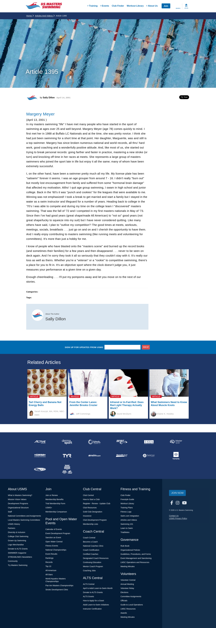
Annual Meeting (127, 584)
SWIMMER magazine (17, 553)
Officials (124, 600)
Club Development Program (95, 520)
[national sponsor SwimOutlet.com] (121, 455)
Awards (124, 613)
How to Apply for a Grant (93, 600)
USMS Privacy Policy (178, 518)
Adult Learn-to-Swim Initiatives (96, 605)
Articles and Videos (45, 16)
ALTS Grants (88, 596)
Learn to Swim (127, 528)
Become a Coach (90, 542)
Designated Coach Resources (95, 558)
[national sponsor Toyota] (176, 455)
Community (13, 561)
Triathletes (125, 532)
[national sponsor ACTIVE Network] (40, 442)
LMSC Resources (128, 609)
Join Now (177, 493)
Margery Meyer (40, 114)
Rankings (49, 558)
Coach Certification (91, 550)
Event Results (51, 554)
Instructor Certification (92, 609)
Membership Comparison (56, 512)
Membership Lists (90, 524)
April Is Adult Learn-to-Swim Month (98, 588)
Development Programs (18, 503)
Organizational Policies (130, 550)
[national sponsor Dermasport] (67, 442)
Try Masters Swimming (17, 565)
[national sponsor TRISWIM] (40, 469)
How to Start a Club (91, 499)
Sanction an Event (53, 537)
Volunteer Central (128, 580)
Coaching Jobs (89, 570)
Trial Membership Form (55, 503)
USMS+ (48, 508)
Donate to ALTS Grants (18, 549)
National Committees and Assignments (24, 516)
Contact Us (174, 516)
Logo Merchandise (16, 545)
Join (166, 6)
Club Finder (118, 6)
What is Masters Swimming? (20, 495)
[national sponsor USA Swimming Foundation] (67, 469)
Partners (11, 528)
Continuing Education (92, 562)
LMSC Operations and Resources (135, 562)
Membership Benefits (54, 499)
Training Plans (127, 508)
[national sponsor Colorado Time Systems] (94, 442)
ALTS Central (88, 584)
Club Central (88, 495)
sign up (146, 347)
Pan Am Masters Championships (59, 585)
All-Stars (49, 574)
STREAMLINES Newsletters (20, 557)
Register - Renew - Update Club (96, 503)
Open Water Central (53, 542)
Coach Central (89, 538)
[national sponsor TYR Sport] (67, 455)
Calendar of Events (53, 529)
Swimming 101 (127, 524)
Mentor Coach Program (93, 566)
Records (49, 562)
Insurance (87, 516)
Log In (186, 8)
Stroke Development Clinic (56, 590)
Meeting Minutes (128, 566)
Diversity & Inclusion (16, 532)
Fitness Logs (126, 512)
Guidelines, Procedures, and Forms (136, 554)
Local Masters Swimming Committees (24, 520)
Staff (10, 512)
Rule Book (125, 546)
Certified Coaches (90, 554)
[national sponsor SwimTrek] (149, 455)
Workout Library (135, 6)
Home (30, 16)
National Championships (55, 550)
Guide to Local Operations (132, 605)
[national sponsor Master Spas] (176, 442)
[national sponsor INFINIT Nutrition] (121, 442)
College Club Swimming (18, 536)
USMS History (14, 524)
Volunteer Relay (127, 588)
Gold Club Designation (92, 512)
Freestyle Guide (127, 499)
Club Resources (90, 508)
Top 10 (48, 566)
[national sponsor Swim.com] (94, 455)
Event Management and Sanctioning (136, 558)
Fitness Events (51, 546)
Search (178, 8)
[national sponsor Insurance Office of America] (149, 442)
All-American (50, 570)
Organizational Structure (18, 508)
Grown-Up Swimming (17, 540)
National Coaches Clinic (93, 546)
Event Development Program (57, 533)
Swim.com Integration (130, 516)
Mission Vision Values (17, 499)
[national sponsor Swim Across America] (40, 455)
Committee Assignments (131, 596)
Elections (124, 592)
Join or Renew (51, 495)
